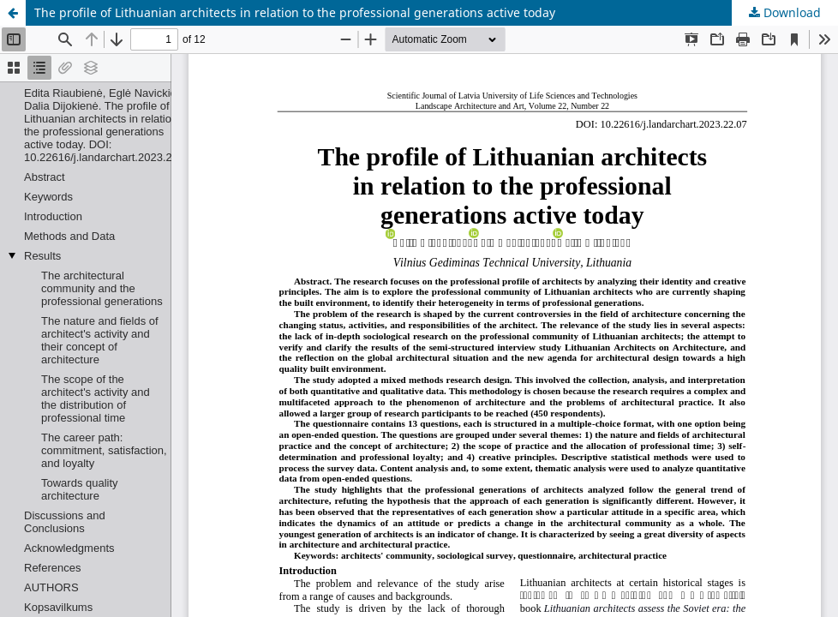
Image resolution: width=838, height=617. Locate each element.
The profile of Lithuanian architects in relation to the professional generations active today (294, 12)
